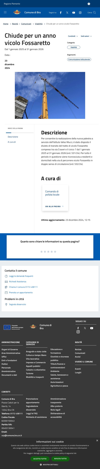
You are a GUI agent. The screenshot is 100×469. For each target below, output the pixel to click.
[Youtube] (72, 12)
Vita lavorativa (32, 358)
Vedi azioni (87, 36)
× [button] (97, 441)
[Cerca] (94, 12)
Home (5, 23)
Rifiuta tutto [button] (60, 459)
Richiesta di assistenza (36, 417)
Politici (5, 364)
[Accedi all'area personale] (88, 3)
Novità (15, 23)
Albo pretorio (57, 406)
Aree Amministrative (11, 353)
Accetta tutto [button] (39, 459)
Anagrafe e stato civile (36, 351)
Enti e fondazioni (9, 360)
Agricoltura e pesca (59, 385)
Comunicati (26, 23)
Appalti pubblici (33, 366)
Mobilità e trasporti (35, 377)
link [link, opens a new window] (75, 453)
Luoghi (78, 372)
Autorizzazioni (57, 382)
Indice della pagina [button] (15, 128)
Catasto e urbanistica (35, 369)
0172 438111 (16, 413)
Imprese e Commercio (36, 362)
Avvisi (77, 356)
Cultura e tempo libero (36, 355)
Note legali (55, 409)
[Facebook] (59, 12)
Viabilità (38, 23)
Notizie (78, 349)
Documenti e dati (9, 374)
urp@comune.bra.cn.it (12, 435)
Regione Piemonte (12, 3)
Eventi (78, 368)
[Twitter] (66, 12)
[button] (50, 464)
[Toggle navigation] (5, 12)
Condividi (73, 36)
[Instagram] (79, 12)
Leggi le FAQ (31, 413)
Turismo (29, 373)
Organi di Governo (10, 349)
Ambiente (55, 371)
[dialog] (50, 453)
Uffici (4, 356)
